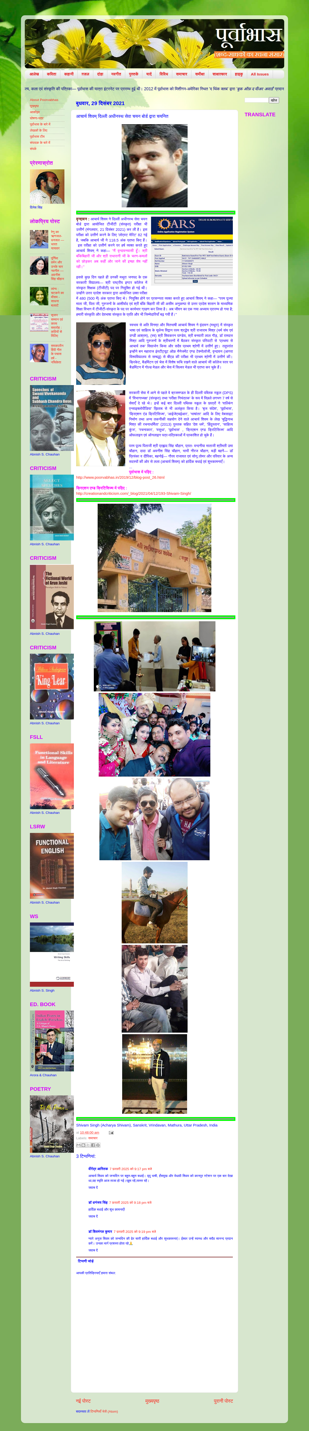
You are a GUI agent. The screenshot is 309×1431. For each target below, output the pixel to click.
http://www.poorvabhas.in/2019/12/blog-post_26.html (120, 477)
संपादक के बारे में (40, 143)
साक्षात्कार (219, 74)
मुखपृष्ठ (34, 106)
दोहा (100, 74)
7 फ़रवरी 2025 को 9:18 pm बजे (130, 1203)
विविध (163, 74)
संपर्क (33, 149)
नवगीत (116, 74)
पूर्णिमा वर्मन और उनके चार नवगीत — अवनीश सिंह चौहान (57, 268)
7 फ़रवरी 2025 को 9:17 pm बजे (131, 1169)
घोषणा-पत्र (36, 118)
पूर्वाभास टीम (37, 136)
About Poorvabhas (44, 100)
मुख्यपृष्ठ (152, 1401)
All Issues (260, 74)
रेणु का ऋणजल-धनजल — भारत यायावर (57, 240)
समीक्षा (200, 74)
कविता (51, 74)
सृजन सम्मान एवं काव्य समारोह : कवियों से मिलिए (57, 325)
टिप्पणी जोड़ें (86, 1261)
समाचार (181, 74)
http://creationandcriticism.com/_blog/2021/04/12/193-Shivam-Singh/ (133, 493)
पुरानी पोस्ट (223, 1401)
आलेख (34, 74)
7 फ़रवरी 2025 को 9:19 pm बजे (135, 1232)
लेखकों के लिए (38, 130)
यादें (149, 74)
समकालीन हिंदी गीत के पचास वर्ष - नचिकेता (57, 354)
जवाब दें (93, 1187)
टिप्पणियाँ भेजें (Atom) (104, 1411)
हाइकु (239, 74)
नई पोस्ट (83, 1401)
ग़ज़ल (85, 74)
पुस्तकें (134, 74)
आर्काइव (35, 112)
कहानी (69, 74)
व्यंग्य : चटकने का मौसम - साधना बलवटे (57, 297)
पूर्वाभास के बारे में (40, 124)
